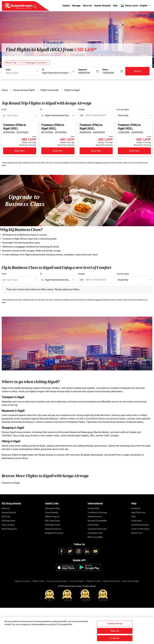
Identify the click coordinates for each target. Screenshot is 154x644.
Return (105, 69)
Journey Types (122, 109)
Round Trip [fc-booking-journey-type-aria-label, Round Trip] (11, 62)
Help (115, 5)
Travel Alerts (136, 521)
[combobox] (20, 73)
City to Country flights (131, 581)
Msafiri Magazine (9, 529)
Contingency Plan (95, 533)
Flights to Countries (22, 581)
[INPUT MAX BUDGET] (98, 115)
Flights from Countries (111, 581)
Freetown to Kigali (11, 482)
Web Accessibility (95, 537)
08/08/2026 (84, 72)
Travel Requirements (140, 525)
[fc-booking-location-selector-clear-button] (74, 71)
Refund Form (136, 533)
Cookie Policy (93, 525)
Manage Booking (52, 508)
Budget (81, 109)
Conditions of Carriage (97, 512)
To (43, 69)
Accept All (114, 638)
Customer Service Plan (97, 529)
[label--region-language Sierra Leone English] (136, 6)
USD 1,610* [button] (85, 50)
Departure (82, 69)
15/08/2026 (108, 72)
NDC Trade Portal (52, 521)
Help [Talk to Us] (138, 512)
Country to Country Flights (57, 581)
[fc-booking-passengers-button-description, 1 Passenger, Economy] (34, 62)
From (8, 69)
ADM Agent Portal (52, 525)
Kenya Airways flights (24, 90)
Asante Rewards (102, 5)
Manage (76, 5)
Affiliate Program (52, 516)
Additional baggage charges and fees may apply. (105, 163)
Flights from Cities (93, 581)
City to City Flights (77, 581)
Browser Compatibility (97, 521)
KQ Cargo (6, 516)
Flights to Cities (38, 581)
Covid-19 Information (140, 529)
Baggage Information (54, 533)
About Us (87, 5)
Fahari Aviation (8, 525)
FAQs (133, 516)
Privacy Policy (93, 508)
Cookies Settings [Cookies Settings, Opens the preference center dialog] (114, 623)
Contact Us (136, 508)
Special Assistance (53, 529)
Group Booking (51, 512)
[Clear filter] (73, 115)
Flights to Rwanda (49, 90)
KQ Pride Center (8, 521)
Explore (66, 5)
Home (5, 90)
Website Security (95, 516)
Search (137, 71)
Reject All (114, 631)
